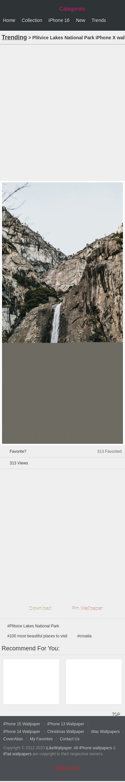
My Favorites (41, 739)
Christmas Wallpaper (65, 731)
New (80, 20)
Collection (32, 20)
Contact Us (69, 739)
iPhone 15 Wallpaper (21, 724)
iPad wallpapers (17, 754)
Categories (72, 9)
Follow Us (66, 768)
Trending (14, 37)
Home (9, 20)
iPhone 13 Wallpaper (65, 724)
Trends (99, 20)
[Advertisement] (62, 111)
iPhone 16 (59, 20)
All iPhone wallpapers (93, 748)
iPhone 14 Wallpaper (21, 731)
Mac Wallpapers (105, 731)
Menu (118, 20)
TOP (116, 714)
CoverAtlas (13, 739)
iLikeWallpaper (59, 748)
